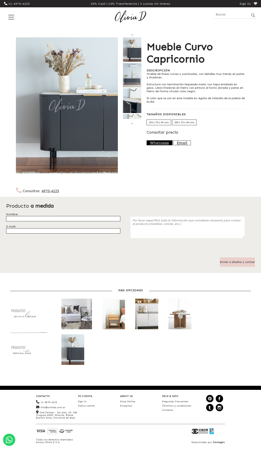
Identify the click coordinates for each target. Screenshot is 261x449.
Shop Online (127, 401)
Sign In (245, 4)
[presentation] (161, 249)
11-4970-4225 (17, 4)
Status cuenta (86, 406)
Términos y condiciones (176, 406)
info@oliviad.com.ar (50, 407)
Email (182, 143)
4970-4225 (50, 191)
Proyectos (126, 406)
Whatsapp (159, 143)
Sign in (82, 401)
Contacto (167, 410)
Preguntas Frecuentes (175, 401)
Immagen (219, 442)
